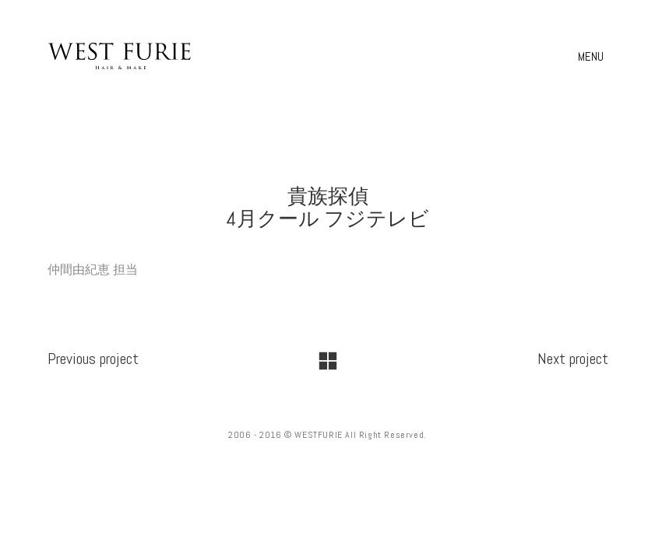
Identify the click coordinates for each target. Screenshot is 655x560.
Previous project (93, 358)
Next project (572, 358)
